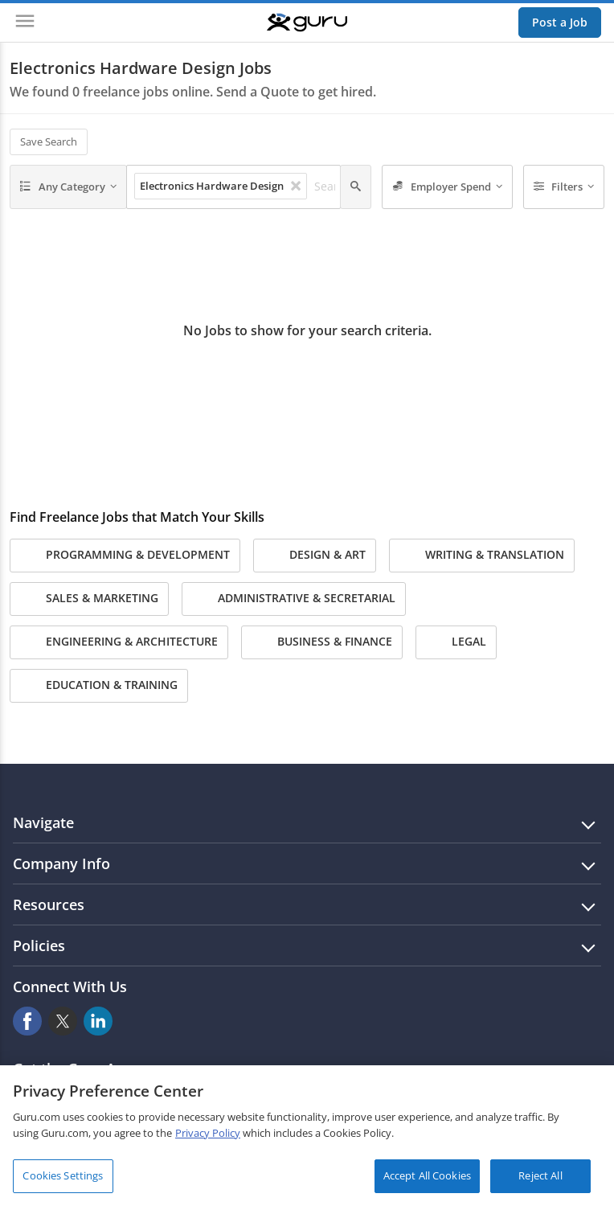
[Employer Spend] (447, 187)
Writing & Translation (481, 555)
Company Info (61, 863)
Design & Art (315, 555)
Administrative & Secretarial (293, 599)
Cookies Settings (63, 1175)
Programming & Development (125, 555)
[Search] (355, 187)
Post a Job (559, 22)
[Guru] (307, 22)
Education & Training (99, 686)
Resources (48, 904)
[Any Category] (68, 187)
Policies (39, 945)
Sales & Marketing (89, 599)
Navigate (43, 822)
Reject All (540, 1175)
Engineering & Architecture (119, 642)
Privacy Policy (207, 1133)
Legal (456, 642)
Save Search (48, 141)
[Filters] (564, 187)
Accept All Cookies (427, 1175)
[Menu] (25, 22)
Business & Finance (322, 642)
